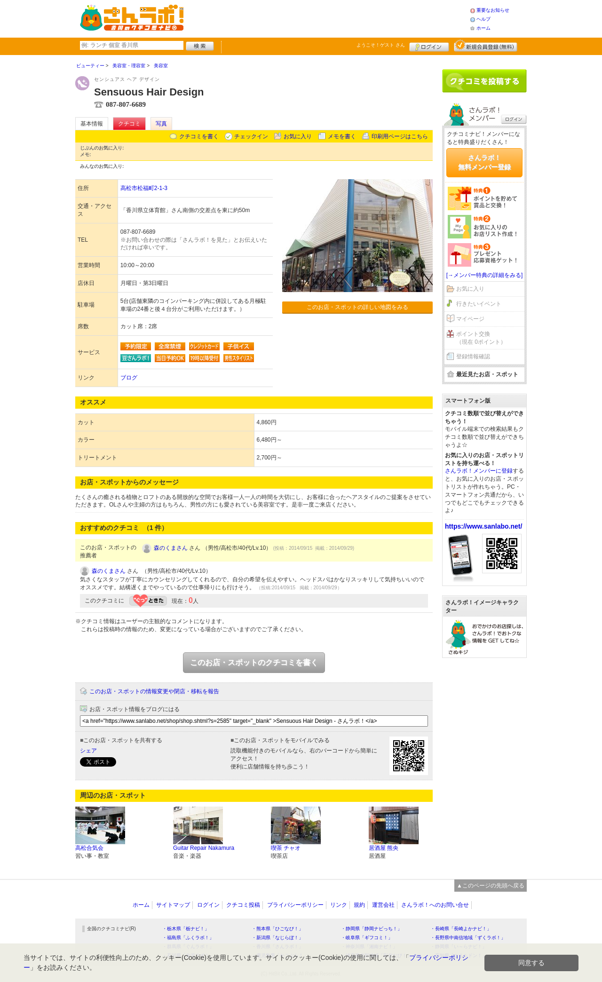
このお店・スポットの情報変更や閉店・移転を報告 (154, 691)
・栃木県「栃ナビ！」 (185, 928)
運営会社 (383, 905)
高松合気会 (89, 848)
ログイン (429, 46)
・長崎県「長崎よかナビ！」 (460, 928)
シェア (88, 750)
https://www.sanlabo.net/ (483, 526)
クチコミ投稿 (243, 905)
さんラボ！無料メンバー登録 (484, 162)
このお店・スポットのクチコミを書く (254, 662)
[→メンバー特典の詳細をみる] (484, 275)
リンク (338, 905)
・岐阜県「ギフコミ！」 (367, 937)
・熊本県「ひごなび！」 (277, 928)
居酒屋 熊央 (383, 848)
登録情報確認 (473, 356)
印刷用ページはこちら (400, 136)
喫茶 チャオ (286, 848)
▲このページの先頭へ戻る (490, 885)
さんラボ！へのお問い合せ (435, 905)
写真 (161, 123)
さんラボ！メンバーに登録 (479, 470)
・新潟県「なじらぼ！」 (277, 937)
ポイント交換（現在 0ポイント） (481, 338)
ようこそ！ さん (380, 45)
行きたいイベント (478, 304)
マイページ (470, 319)
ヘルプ (483, 19)
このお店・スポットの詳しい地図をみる (357, 307)
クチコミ (129, 123)
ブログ (128, 377)
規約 (359, 905)
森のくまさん (171, 548)
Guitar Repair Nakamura (203, 848)
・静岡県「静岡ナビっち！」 (371, 928)
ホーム (483, 28)
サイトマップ (173, 905)
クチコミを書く (199, 136)
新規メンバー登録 (485, 46)
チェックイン (251, 136)
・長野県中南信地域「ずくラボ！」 (468, 937)
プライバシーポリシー (295, 905)
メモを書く (342, 136)
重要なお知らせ (492, 10)
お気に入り (298, 136)
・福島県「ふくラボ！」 (188, 937)
